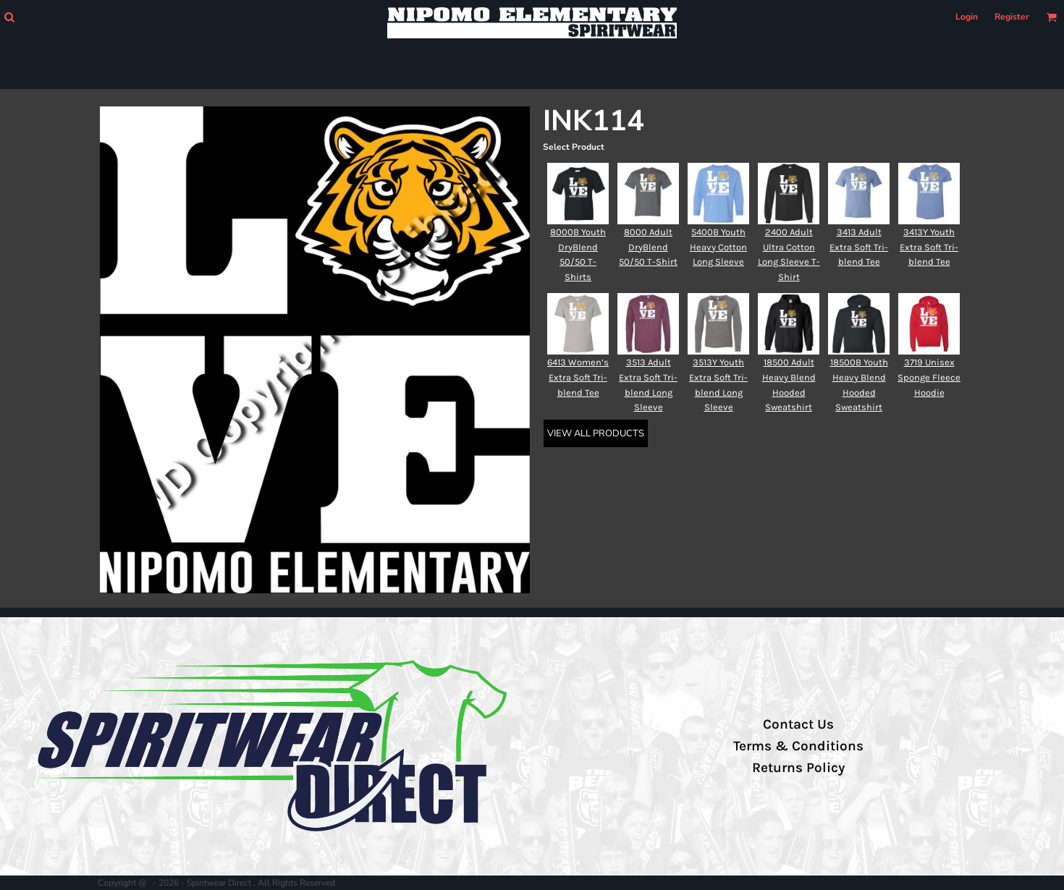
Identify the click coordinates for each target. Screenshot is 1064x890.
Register (1012, 16)
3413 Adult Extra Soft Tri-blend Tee (858, 247)
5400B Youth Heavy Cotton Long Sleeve (718, 247)
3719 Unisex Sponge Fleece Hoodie (929, 377)
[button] (9, 17)
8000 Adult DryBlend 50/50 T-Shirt (648, 247)
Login (966, 16)
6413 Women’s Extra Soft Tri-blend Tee (578, 377)
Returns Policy (798, 768)
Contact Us (798, 724)
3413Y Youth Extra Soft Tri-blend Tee (929, 247)
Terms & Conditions (798, 746)
